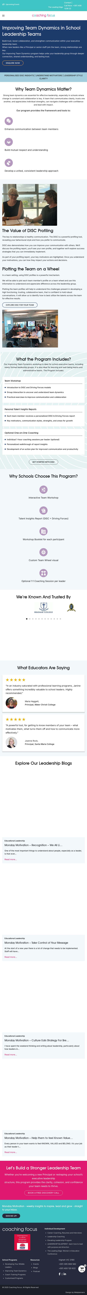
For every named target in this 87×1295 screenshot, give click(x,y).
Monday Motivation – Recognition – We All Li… (33, 845)
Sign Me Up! (11, 1216)
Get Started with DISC (43, 462)
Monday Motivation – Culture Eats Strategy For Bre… (37, 1040)
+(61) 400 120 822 (67, 1268)
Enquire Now (13, 63)
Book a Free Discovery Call (43, 1193)
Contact (67, 2)
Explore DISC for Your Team (20, 305)
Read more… (11, 859)
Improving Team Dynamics (15, 1271)
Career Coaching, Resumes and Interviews (64, 1233)
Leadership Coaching (56, 1236)
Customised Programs (14, 1278)
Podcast (36, 1271)
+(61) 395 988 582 (67, 1264)
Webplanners (79, 1292)
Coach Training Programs (15, 1274)
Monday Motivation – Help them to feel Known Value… (39, 1138)
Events (36, 1264)
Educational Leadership (15, 841)
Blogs (35, 1268)
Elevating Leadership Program (59, 1240)
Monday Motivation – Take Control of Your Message (36, 942)
